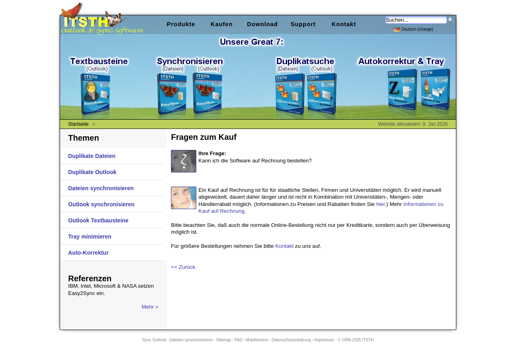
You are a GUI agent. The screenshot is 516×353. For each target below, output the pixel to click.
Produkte (181, 24)
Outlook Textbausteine (98, 220)
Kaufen (222, 24)
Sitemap (223, 340)
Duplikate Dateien (91, 156)
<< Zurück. (184, 267)
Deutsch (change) (413, 28)
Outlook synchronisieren (101, 204)
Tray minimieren (89, 236)
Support (303, 24)
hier (380, 204)
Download (262, 24)
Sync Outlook (154, 340)
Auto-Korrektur (88, 252)
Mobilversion (257, 340)
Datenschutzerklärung (291, 340)
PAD (238, 340)
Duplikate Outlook (92, 172)
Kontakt (284, 246)
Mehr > (149, 307)
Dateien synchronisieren (101, 188)
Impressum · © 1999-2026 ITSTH (344, 340)
